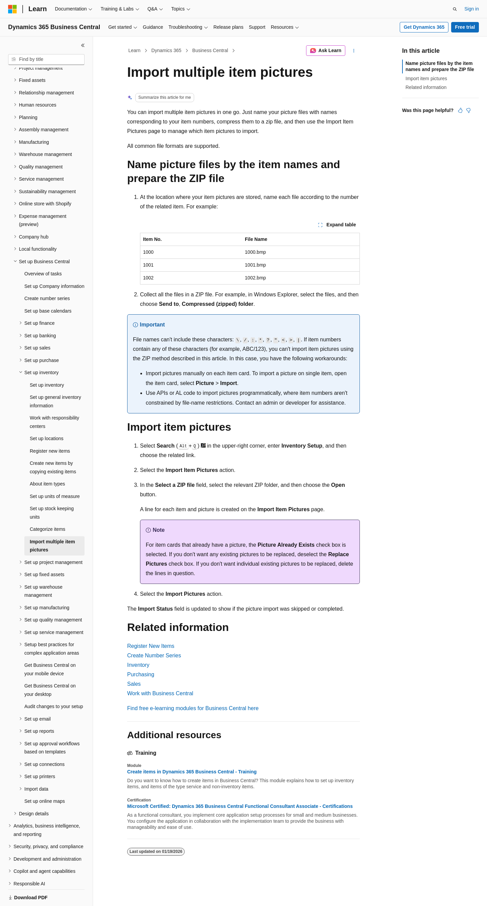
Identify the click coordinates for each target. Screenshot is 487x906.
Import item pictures (426, 78)
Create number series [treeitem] (47, 275)
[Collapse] (83, 45)
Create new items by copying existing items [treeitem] (53, 444)
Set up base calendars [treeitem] (47, 287)
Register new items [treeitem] (50, 427)
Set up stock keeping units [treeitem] (52, 489)
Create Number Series (154, 655)
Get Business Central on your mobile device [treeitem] (50, 646)
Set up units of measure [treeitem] (55, 473)
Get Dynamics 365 (424, 27)
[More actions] (354, 50)
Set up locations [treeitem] (47, 415)
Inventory (138, 665)
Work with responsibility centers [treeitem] (54, 399)
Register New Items (151, 646)
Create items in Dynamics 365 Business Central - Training (192, 771)
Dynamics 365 (167, 50)
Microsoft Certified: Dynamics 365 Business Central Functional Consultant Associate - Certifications (240, 806)
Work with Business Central (160, 693)
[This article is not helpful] (468, 110)
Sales (134, 684)
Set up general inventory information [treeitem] (55, 378)
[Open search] (455, 9)
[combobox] (46, 59)
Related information (425, 87)
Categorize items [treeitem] (47, 505)
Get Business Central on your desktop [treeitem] (50, 667)
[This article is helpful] (460, 110)
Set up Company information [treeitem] (54, 263)
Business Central (210, 50)
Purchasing (140, 674)
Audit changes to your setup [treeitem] (53, 683)
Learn (135, 50)
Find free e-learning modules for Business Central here (193, 708)
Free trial (465, 27)
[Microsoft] (12, 9)
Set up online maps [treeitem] (44, 777)
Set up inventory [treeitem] (47, 361)
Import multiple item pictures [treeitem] (52, 522)
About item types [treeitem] (47, 460)
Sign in (471, 9)
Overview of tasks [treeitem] (43, 250)
